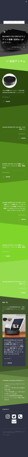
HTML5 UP (8, 434)
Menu (26, 1)
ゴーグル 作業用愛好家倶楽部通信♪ (13, 395)
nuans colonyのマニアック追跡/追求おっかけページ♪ (13, 432)
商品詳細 (8, 101)
